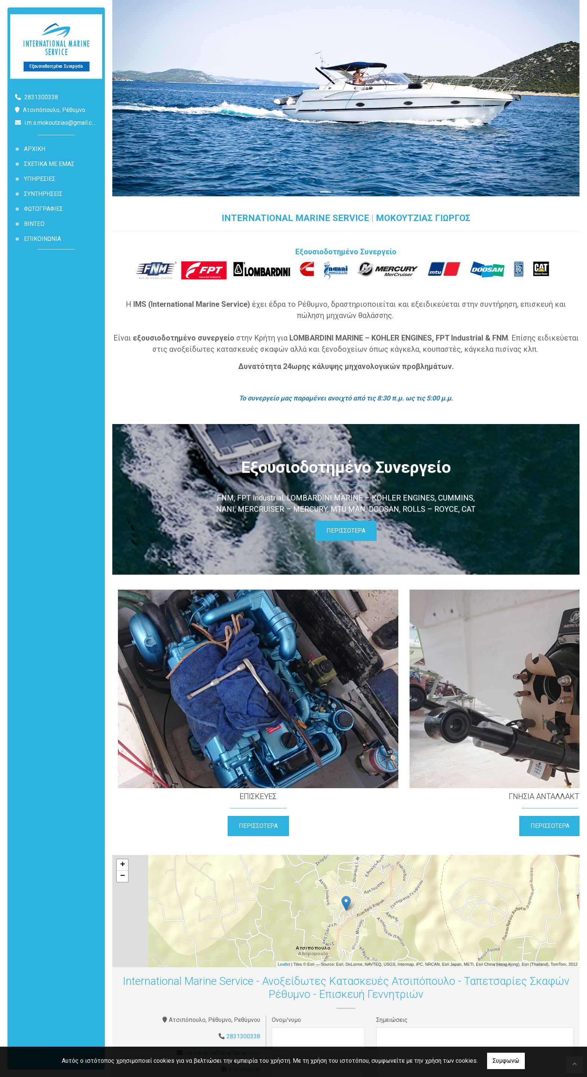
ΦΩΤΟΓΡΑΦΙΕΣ (43, 208)
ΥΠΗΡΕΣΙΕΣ (39, 178)
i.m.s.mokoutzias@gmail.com (62, 122)
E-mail (280, 955)
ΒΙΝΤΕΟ (34, 223)
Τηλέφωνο (285, 995)
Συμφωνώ (506, 1060)
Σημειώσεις (392, 915)
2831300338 (243, 931)
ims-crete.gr (244, 964)
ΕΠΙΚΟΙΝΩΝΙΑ (42, 238)
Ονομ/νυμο (286, 915)
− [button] (122, 771)
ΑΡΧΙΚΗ (34, 148)
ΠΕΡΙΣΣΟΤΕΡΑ (345, 530)
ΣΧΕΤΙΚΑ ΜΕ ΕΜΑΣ (49, 163)
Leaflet (284, 859)
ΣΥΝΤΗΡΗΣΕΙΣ (43, 193)
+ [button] (122, 760)
